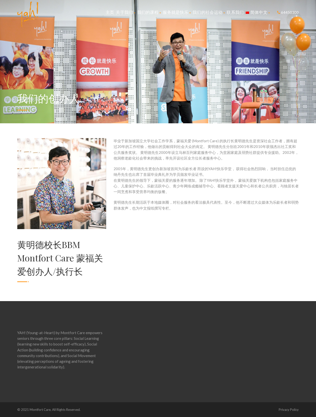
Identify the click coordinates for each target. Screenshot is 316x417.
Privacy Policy (289, 410)
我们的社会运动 (209, 12)
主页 (110, 12)
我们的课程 (149, 12)
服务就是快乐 (177, 12)
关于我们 (125, 12)
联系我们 (235, 12)
